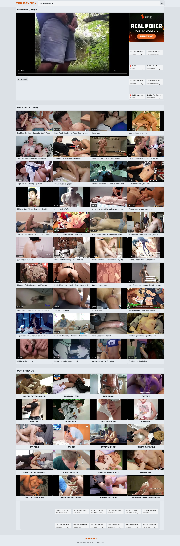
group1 (24, 79)
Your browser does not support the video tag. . (72, 44)
